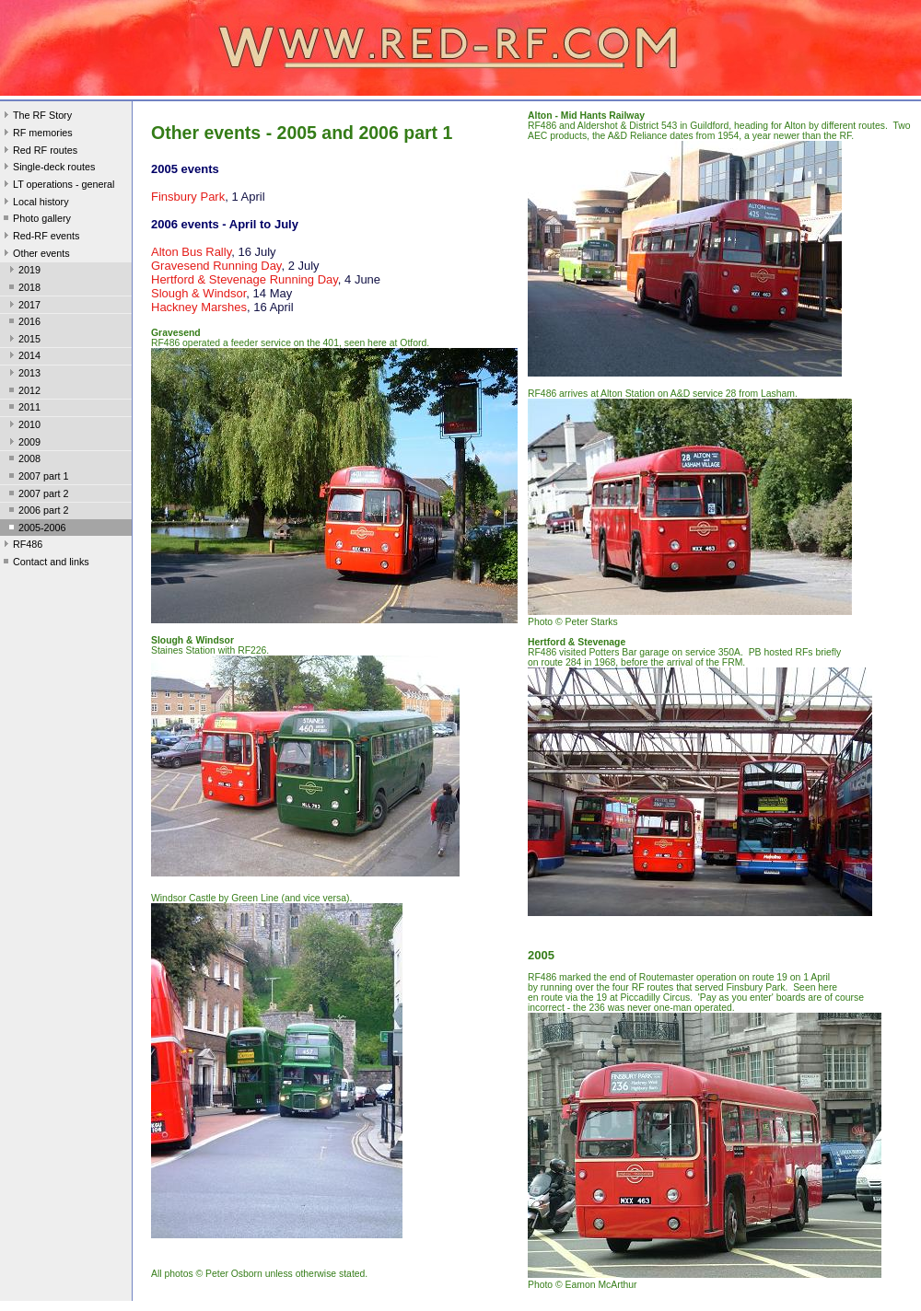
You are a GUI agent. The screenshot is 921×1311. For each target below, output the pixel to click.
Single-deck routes (47, 168)
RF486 (21, 546)
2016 (23, 323)
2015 (23, 340)
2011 (23, 408)
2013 (23, 374)
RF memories (36, 134)
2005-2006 (36, 529)
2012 (23, 392)
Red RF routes (38, 152)
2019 (23, 271)
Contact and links (44, 563)
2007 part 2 (37, 495)
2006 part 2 (37, 512)
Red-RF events (40, 237)
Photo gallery (35, 220)
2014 (23, 357)
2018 (23, 289)
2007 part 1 (37, 477)
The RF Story (36, 117)
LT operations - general (57, 186)
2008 (23, 460)
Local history (34, 203)
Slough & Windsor (198, 293)
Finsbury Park (188, 196)
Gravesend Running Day (216, 266)
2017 (23, 306)
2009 (23, 443)
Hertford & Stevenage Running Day (244, 279)
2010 (23, 426)
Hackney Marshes (199, 307)
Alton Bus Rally (191, 252)
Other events (35, 255)
